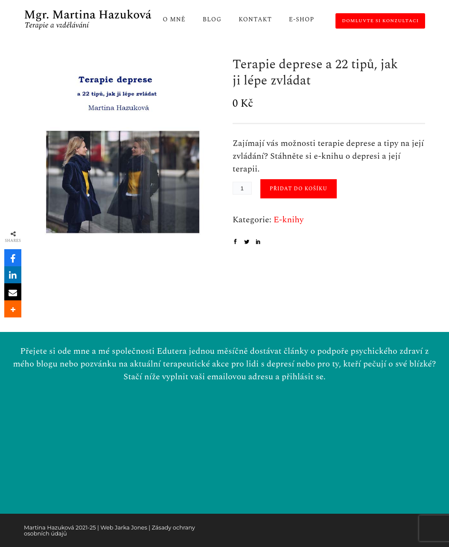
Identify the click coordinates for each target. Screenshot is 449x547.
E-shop (301, 19)
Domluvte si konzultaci (380, 20)
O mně (174, 19)
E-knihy (289, 219)
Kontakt (255, 19)
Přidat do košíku (298, 189)
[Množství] (242, 188)
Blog (212, 19)
